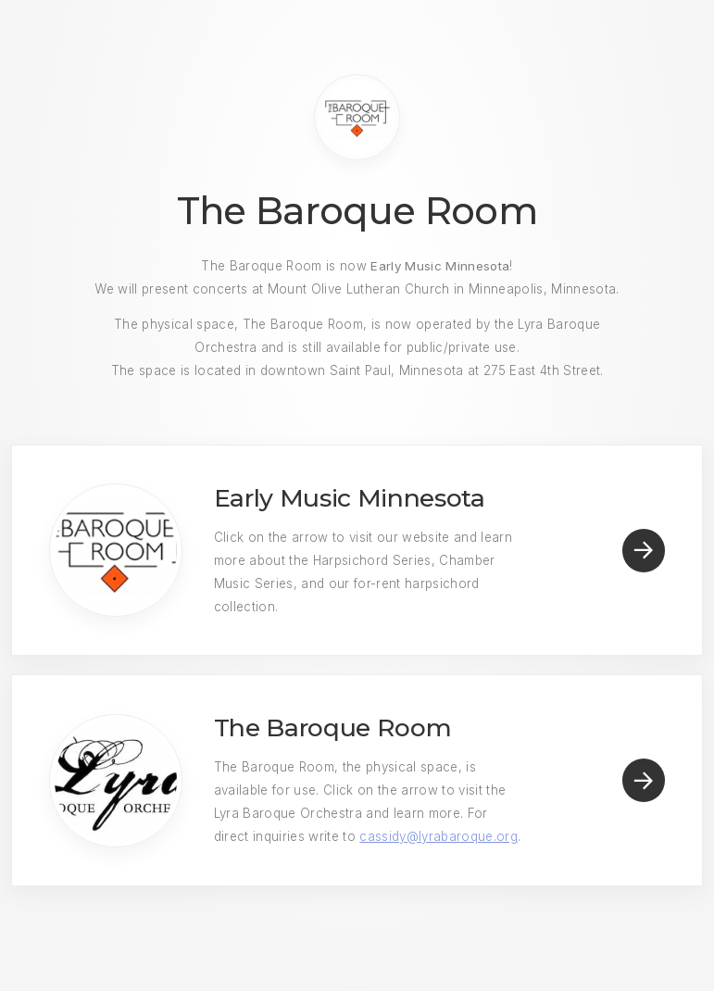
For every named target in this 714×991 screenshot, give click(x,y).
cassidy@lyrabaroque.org (438, 836)
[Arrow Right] (644, 550)
